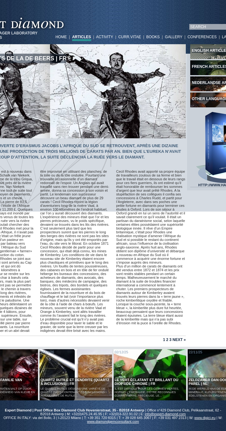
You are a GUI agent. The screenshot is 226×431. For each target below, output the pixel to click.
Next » (179, 340)
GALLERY (173, 37)
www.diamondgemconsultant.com (113, 421)
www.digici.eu (205, 418)
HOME (61, 37)
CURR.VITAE (129, 37)
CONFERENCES (202, 37)
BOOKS (153, 37)
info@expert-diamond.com (165, 414)
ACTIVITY (104, 37)
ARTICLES (81, 37)
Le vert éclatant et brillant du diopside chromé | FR (146, 382)
